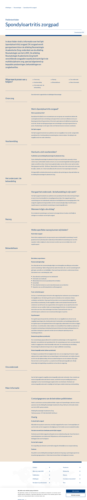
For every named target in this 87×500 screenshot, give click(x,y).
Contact (41, 467)
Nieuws (71, 475)
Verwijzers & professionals (41, 482)
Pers (71, 482)
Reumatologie (17, 7)
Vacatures (71, 467)
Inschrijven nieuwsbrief (71, 479)
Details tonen (21, 497)
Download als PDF (79, 32)
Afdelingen (8, 7)
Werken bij (71, 471)
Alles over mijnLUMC (41, 471)
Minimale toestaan (75, 492)
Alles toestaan (75, 488)
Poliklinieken (41, 475)
